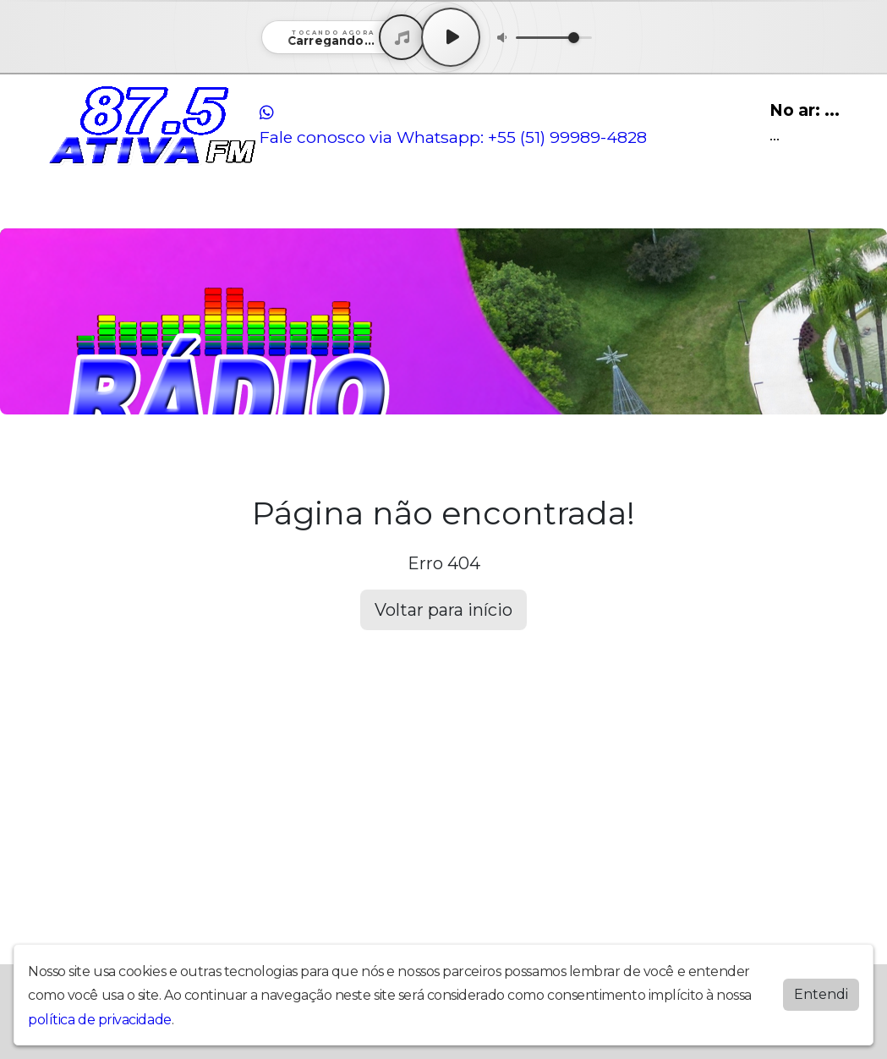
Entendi (821, 994)
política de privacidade (100, 1020)
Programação (136, 205)
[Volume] (554, 37)
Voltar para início (443, 610)
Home (70, 205)
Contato (284, 205)
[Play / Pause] (450, 37)
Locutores (217, 205)
